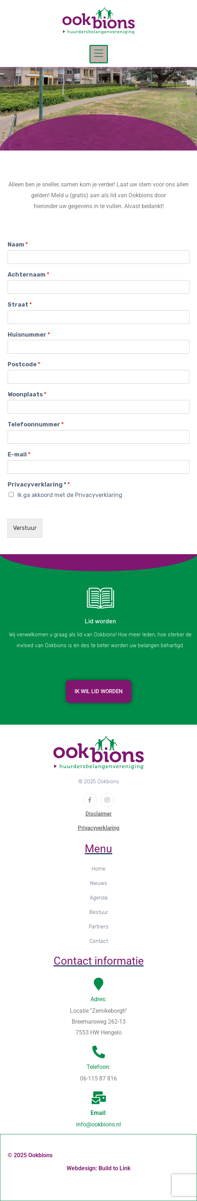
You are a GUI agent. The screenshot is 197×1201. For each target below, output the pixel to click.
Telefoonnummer (36, 424)
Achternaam (28, 274)
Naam (18, 244)
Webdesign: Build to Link (98, 1168)
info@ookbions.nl (98, 1124)
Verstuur (25, 527)
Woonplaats (27, 394)
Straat (20, 304)
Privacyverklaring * (39, 484)
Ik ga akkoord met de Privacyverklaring (69, 495)
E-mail (19, 454)
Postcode (24, 364)
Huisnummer (29, 334)
